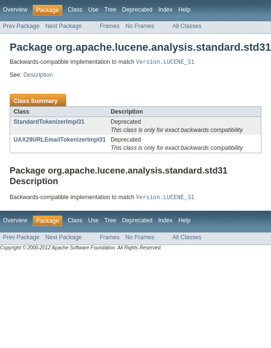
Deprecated (137, 9)
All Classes (186, 26)
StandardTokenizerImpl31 (49, 122)
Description (38, 75)
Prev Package (21, 26)
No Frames (140, 26)
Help (184, 9)
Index (165, 9)
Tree (110, 9)
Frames (109, 26)
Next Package (63, 26)
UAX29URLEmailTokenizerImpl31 (60, 140)
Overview (15, 9)
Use (93, 9)
